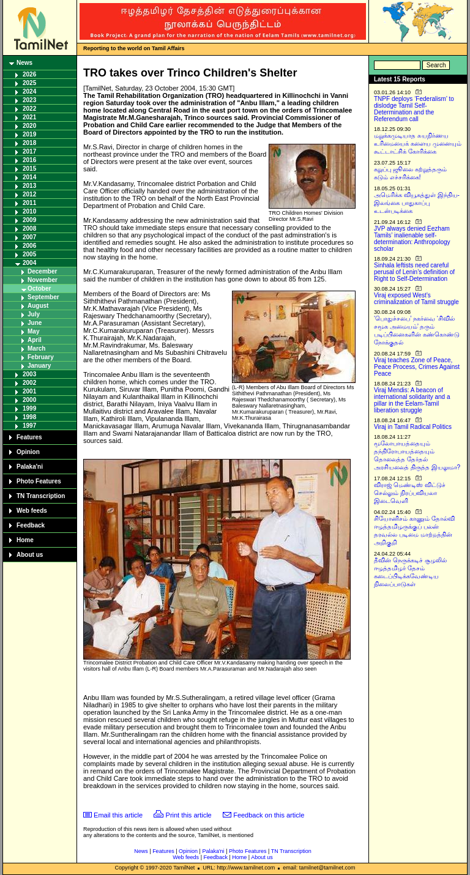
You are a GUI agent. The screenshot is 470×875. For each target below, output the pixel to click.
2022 (29, 108)
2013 (29, 185)
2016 (29, 160)
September (43, 297)
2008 (29, 228)
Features (29, 437)
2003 (29, 374)
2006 (29, 245)
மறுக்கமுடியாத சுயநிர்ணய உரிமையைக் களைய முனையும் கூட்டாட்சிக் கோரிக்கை (417, 143)
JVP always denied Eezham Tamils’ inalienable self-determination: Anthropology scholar (412, 238)
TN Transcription (41, 496)
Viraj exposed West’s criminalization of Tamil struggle (416, 298)
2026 (29, 74)
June (35, 322)
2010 (29, 211)
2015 (29, 168)
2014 (29, 177)
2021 (29, 117)
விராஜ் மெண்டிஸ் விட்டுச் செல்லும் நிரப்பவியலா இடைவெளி (410, 493)
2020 (29, 125)
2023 (29, 100)
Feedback (31, 525)
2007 (29, 237)
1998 (29, 417)
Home (25, 540)
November (43, 280)
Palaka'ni (30, 466)
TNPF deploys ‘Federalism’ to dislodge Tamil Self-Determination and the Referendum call (414, 108)
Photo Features (39, 481)
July (34, 314)
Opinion (28, 452)
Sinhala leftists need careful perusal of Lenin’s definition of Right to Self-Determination (414, 272)
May (33, 331)
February (41, 357)
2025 (29, 83)
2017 (29, 151)
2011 (29, 202)
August (38, 305)
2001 (29, 391)
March (36, 348)
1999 (29, 408)
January (39, 365)
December (42, 271)
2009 (29, 220)
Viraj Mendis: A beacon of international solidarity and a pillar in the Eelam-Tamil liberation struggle (412, 400)
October (39, 288)
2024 (29, 91)
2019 (29, 134)
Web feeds (32, 510)
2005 (29, 254)
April (35, 340)
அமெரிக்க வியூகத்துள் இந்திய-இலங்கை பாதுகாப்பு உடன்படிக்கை (417, 203)
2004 (29, 262)
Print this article (189, 815)
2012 (29, 194)
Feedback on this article (268, 815)
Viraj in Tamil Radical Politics (413, 426)
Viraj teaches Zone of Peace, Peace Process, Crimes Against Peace (417, 367)
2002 (29, 382)
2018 (29, 143)
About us (30, 554)
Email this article (118, 815)
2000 (29, 400)
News (24, 62)
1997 (29, 425)
